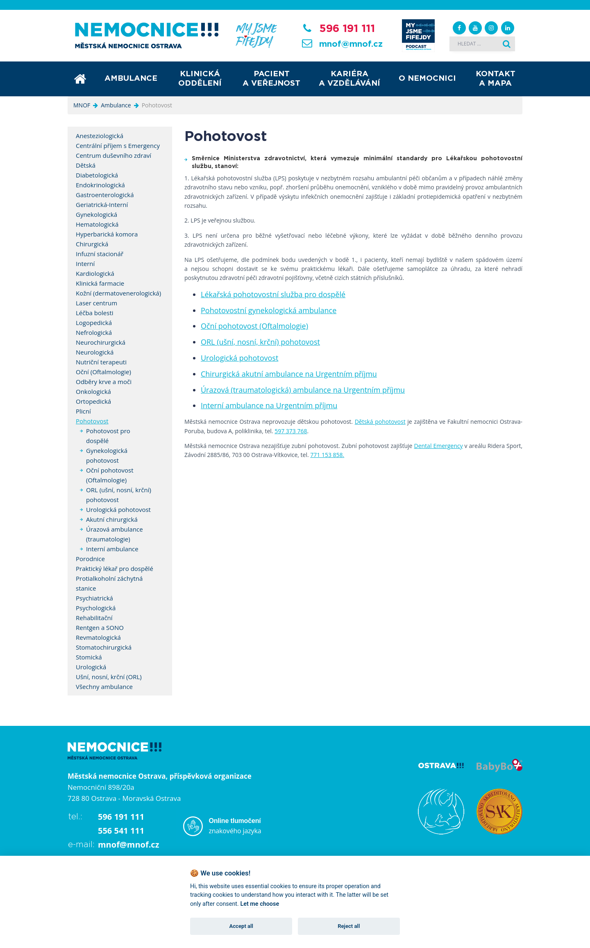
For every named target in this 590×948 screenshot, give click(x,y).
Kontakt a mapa (495, 78)
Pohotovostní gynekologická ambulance (268, 310)
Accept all (241, 926)
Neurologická (94, 352)
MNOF (81, 105)
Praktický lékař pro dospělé (114, 568)
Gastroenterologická (105, 195)
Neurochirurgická (100, 342)
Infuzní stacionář (99, 254)
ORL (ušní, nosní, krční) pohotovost (260, 342)
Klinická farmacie (100, 283)
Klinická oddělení (200, 78)
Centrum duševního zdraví (113, 155)
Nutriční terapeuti (101, 362)
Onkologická (93, 391)
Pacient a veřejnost (271, 78)
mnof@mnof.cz (351, 44)
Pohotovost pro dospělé (108, 436)
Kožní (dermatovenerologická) (118, 293)
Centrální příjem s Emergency (118, 145)
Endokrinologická (100, 185)
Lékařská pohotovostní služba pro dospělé (273, 294)
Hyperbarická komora (107, 234)
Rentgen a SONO (100, 627)
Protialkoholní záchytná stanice (109, 583)
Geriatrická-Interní (102, 204)
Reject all (349, 926)
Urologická (91, 667)
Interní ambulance (112, 549)
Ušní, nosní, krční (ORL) (109, 677)
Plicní (83, 411)
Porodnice (90, 559)
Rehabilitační (94, 618)
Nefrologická (94, 332)
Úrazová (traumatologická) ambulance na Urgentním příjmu (303, 390)
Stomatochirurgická (104, 647)
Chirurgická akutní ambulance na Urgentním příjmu (289, 374)
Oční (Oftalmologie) (103, 372)
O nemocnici (427, 78)
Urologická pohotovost (239, 358)
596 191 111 (347, 28)
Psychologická (96, 608)
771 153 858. (327, 455)
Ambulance (130, 78)
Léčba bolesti (94, 313)
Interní (85, 263)
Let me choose (259, 903)
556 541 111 (121, 830)
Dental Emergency (438, 446)
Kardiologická (95, 273)
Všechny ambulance (104, 686)
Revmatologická (98, 637)
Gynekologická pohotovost (106, 455)
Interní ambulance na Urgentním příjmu (269, 405)
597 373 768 (291, 431)
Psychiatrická (94, 598)
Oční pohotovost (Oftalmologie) (254, 326)
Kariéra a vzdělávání (349, 78)
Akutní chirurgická (112, 519)
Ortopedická (93, 401)
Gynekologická (96, 214)
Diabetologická (97, 175)
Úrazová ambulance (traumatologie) (114, 534)
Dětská (85, 165)
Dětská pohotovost (380, 421)
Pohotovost (92, 421)
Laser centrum (96, 303)
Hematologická (97, 224)
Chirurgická (92, 244)
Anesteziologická (99, 136)
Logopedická (94, 322)
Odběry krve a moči (104, 381)
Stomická (89, 657)
